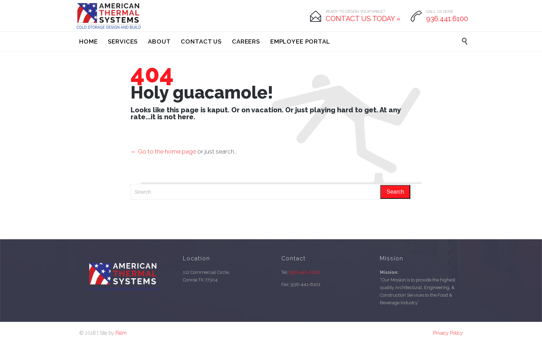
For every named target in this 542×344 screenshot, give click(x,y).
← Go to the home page (163, 151)
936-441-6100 (304, 272)
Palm (121, 333)
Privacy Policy (448, 333)
